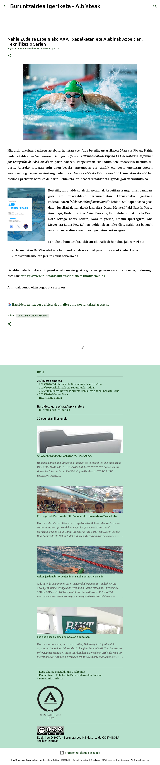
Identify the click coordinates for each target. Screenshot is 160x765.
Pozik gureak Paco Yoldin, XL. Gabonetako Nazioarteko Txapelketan (77, 516)
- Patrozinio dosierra (50, 678)
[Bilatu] (155, 6)
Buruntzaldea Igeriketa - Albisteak (55, 6)
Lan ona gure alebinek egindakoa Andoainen (63, 637)
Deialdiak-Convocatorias (33, 315)
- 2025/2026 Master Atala (52, 394)
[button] (10, 55)
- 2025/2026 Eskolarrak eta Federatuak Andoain (66, 387)
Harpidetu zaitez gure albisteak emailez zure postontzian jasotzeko (60, 304)
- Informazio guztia (49, 397)
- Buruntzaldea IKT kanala (53, 409)
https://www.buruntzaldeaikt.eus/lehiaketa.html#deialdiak (62, 276)
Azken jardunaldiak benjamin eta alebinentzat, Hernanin (70, 576)
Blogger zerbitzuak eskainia (80, 752)
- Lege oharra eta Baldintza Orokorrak (61, 671)
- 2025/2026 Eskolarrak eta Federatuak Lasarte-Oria (69, 384)
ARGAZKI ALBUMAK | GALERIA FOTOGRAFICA (64, 455)
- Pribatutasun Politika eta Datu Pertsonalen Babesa (69, 675)
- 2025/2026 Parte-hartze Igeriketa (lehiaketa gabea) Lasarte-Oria (78, 391)
